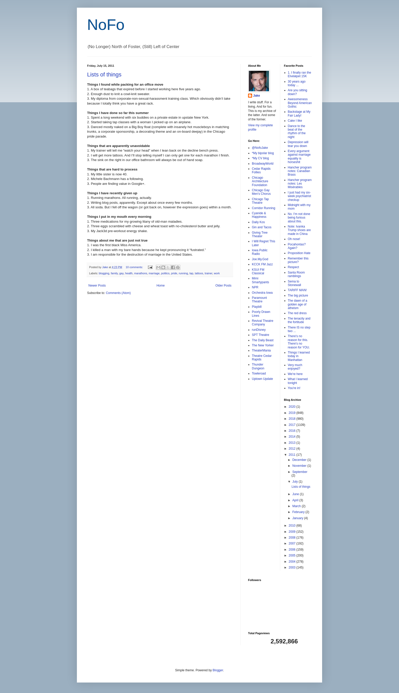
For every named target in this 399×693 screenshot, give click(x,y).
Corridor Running (263, 208)
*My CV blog (260, 158)
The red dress (297, 313)
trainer (208, 273)
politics (165, 273)
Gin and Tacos (262, 227)
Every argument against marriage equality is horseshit (299, 156)
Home (161, 285)
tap (191, 273)
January (298, 518)
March (297, 506)
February (298, 512)
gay (121, 273)
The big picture (298, 295)
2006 (292, 549)
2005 (292, 555)
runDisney (259, 330)
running (183, 273)
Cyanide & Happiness (259, 215)
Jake (256, 95)
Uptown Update (262, 379)
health (129, 273)
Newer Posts (97, 285)
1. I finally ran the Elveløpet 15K (299, 74)
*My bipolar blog (263, 153)
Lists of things (104, 74)
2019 (292, 413)
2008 (292, 537)
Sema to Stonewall (294, 283)
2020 (292, 406)
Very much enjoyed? (295, 366)
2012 (292, 448)
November (299, 466)
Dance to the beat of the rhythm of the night (297, 131)
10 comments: (135, 267)
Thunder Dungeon (258, 366)
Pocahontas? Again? (297, 246)
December (299, 460)
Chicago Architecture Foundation (260, 181)
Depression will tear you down (298, 143)
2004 (292, 561)
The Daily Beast (263, 340)
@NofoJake (260, 148)
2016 (292, 431)
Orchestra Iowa (262, 292)
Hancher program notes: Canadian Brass (300, 171)
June (296, 494)
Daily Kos (258, 222)
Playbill (257, 307)
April (295, 500)
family (114, 273)
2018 (292, 419)
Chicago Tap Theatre (260, 201)
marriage (154, 273)
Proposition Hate (299, 253)
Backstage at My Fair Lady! (299, 113)
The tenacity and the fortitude (299, 320)
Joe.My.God (260, 259)
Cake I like (295, 120)
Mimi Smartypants (260, 280)
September (299, 472)
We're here (295, 374)
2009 (292, 531)
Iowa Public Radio (259, 252)
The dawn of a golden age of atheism (297, 304)
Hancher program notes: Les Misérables (300, 183)
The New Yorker (263, 345)
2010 (292, 525)
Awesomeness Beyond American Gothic (300, 102)
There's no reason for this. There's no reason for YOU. (299, 341)
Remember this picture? (298, 260)
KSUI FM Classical (258, 271)
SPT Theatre (260, 335)
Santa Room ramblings (296, 274)
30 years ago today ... (297, 83)
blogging (104, 273)
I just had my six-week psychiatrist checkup (299, 196)
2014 (292, 436)
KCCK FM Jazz (262, 264)
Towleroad (259, 373)
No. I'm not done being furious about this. (299, 217)
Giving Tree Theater (259, 234)
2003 (292, 567)
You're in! (294, 388)
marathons (140, 273)
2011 (292, 455)
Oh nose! (294, 239)
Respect (293, 267)
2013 (292, 443)
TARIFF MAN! (297, 290)
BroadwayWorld (262, 163)
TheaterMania (261, 350)
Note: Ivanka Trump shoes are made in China (299, 230)
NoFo (106, 24)
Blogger (218, 670)
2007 (292, 543)
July (295, 481)
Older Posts (223, 285)
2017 (292, 425)
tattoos (199, 273)
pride (174, 273)
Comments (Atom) (118, 293)
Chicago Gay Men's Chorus (261, 192)
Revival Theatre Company (262, 322)
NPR (255, 287)
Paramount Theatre (259, 299)
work (217, 273)
